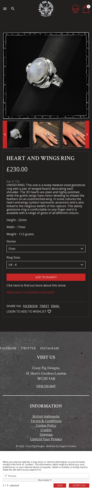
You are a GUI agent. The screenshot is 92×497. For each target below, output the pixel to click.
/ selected (11, 485)
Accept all (79, 485)
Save (60, 485)
